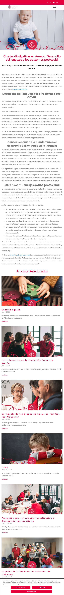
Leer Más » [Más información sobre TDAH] (5, 479)
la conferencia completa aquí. (20, 255)
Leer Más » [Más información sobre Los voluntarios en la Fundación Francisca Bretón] (5, 375)
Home (4, 65)
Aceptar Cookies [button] (20, 587)
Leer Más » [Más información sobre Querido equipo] (5, 321)
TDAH (5, 467)
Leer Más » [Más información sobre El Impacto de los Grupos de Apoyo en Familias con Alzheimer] (5, 428)
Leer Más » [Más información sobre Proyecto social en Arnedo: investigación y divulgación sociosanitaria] (5, 533)
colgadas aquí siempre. (20, 89)
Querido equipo (11, 310)
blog (9, 65)
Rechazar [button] (42, 587)
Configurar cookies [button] (31, 591)
